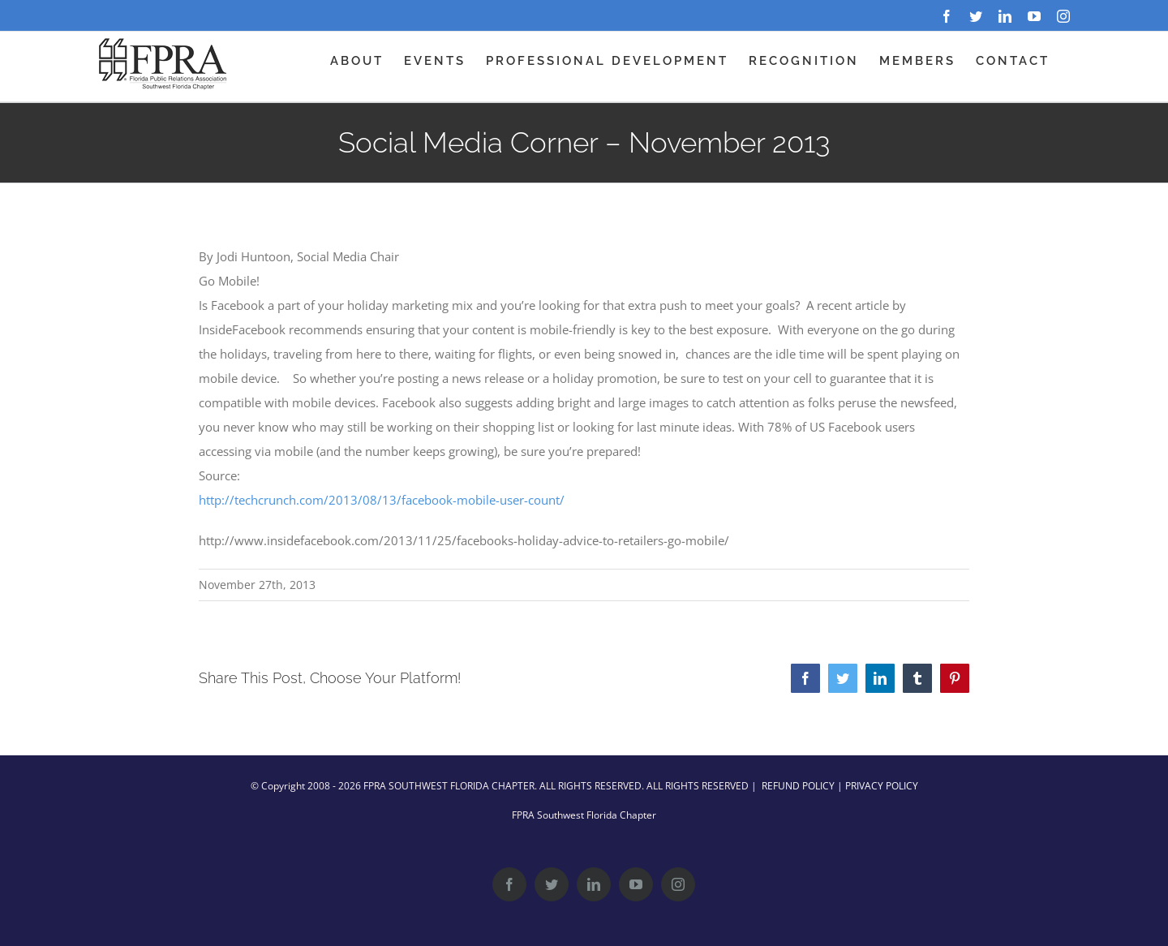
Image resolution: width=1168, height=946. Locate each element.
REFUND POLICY (798, 786)
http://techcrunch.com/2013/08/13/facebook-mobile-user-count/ (382, 500)
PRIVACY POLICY (881, 786)
